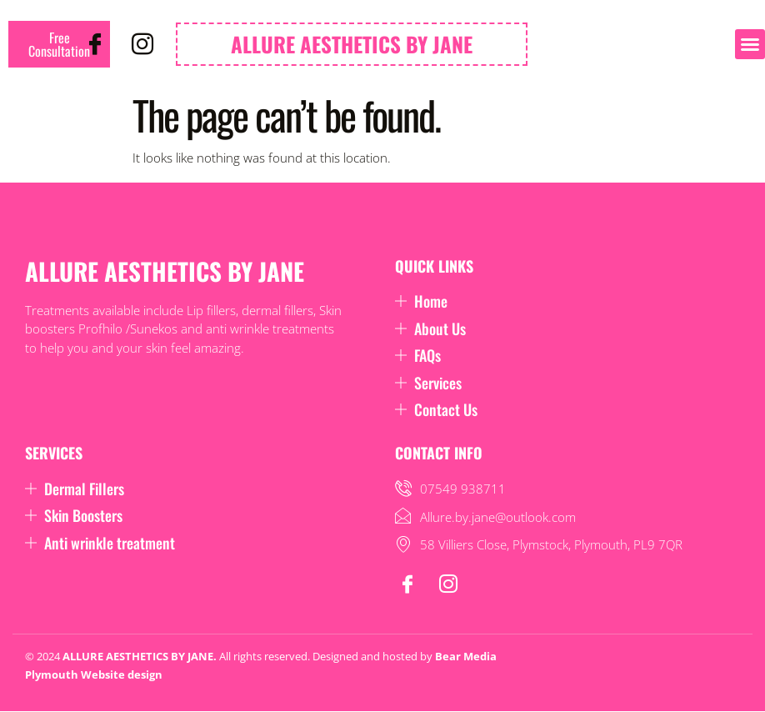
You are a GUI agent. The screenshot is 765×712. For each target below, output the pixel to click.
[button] (750, 44)
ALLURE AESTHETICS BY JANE (351, 43)
